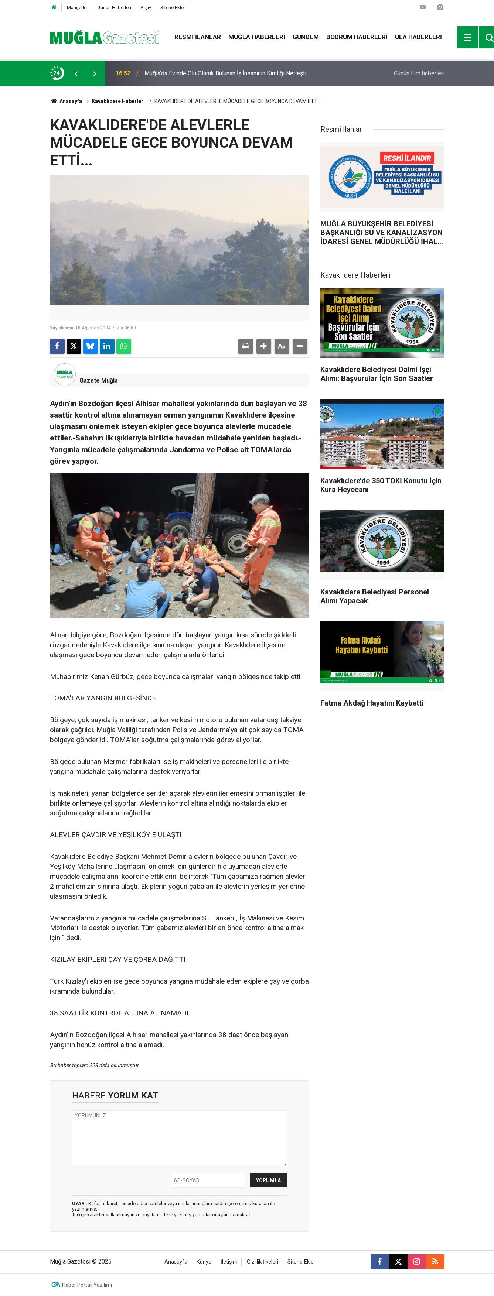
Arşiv (145, 7)
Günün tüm (419, 73)
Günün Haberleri (114, 7)
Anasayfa (66, 101)
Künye (204, 1262)
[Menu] (467, 38)
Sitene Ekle (172, 7)
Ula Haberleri (418, 37)
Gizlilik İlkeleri (262, 1262)
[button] (263, 346)
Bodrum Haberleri (357, 37)
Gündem (306, 37)
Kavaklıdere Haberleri (118, 101)
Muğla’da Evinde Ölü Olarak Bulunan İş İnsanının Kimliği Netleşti (225, 73)
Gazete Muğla (98, 380)
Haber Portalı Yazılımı (87, 1285)
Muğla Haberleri (256, 37)
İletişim (229, 1262)
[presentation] (76, 73)
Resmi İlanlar (197, 37)
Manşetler (77, 7)
